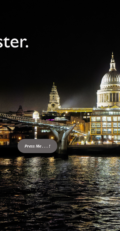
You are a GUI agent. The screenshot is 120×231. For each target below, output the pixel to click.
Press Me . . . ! (37, 146)
